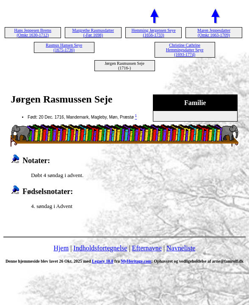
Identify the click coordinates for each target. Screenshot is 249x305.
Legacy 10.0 (102, 261)
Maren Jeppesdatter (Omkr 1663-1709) (213, 32)
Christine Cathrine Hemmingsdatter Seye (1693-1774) (185, 50)
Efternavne (147, 248)
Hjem (61, 248)
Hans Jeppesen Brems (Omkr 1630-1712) (32, 32)
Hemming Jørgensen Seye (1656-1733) (153, 32)
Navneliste (180, 248)
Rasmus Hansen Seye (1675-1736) (64, 47)
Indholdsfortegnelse (100, 248)
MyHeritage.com (136, 261)
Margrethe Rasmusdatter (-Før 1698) (93, 32)
